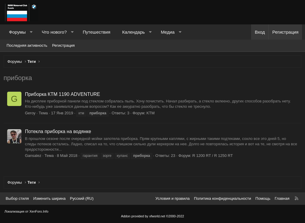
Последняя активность (27, 45)
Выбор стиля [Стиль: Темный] (17, 198)
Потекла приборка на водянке (59, 132)
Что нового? (54, 32)
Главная (282, 198)
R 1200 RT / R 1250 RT (213, 157)
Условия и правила (172, 198)
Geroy (31, 114)
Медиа (168, 32)
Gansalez (34, 157)
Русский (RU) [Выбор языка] (82, 198)
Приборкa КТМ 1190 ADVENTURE (63, 95)
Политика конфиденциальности (222, 198)
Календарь (133, 32)
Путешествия (97, 32)
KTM (151, 114)
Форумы (17, 32)
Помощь (263, 198)
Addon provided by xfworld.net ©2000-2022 (152, 216)
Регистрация (63, 45)
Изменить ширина (49, 198)
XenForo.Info (39, 211)
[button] (31, 32)
